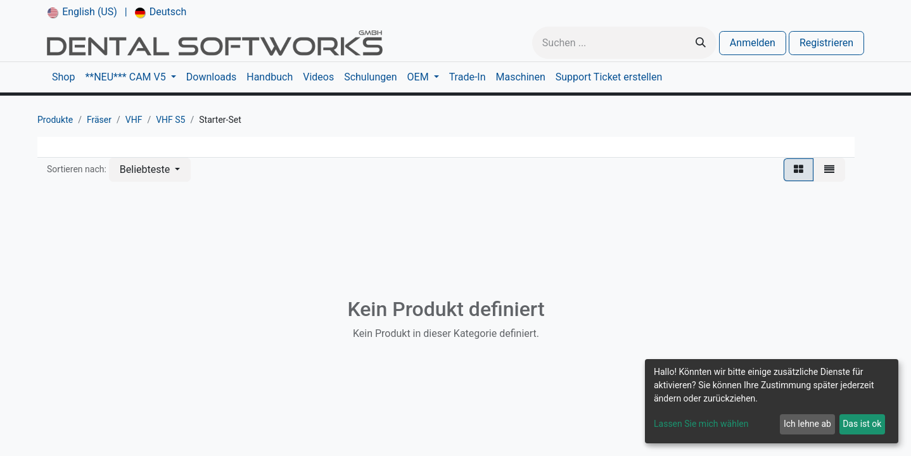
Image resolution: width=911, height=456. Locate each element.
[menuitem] (82, 12)
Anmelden (752, 43)
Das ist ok (862, 424)
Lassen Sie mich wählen (701, 424)
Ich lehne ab (807, 424)
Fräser (99, 120)
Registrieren (826, 43)
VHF (134, 120)
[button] (150, 170)
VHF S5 (170, 120)
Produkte (55, 120)
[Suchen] (701, 43)
